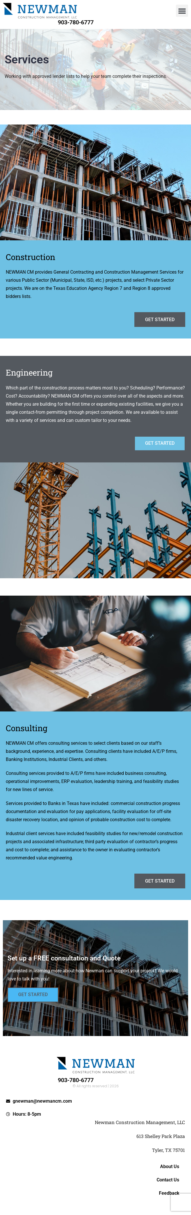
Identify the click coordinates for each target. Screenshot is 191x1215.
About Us (169, 1166)
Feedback (169, 1193)
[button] (182, 11)
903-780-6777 (76, 22)
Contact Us (168, 1180)
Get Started (33, 994)
